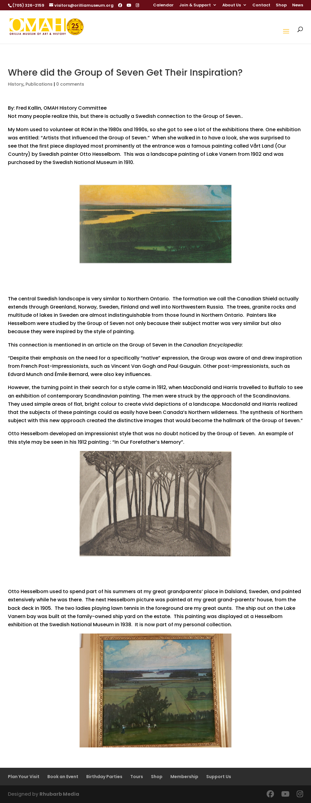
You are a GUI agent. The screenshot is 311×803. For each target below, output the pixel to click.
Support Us (218, 777)
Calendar (163, 5)
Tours (136, 777)
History (15, 84)
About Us (231, 5)
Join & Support (195, 5)
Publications (39, 84)
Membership (184, 777)
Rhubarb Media (59, 794)
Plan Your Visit (23, 777)
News (297, 5)
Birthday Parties (104, 777)
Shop (281, 5)
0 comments (70, 84)
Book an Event (62, 777)
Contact (261, 5)
